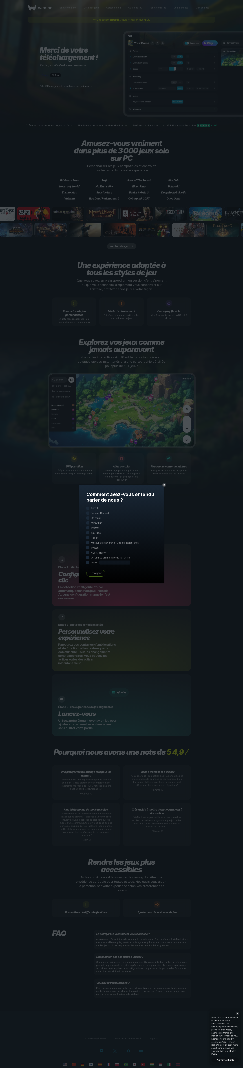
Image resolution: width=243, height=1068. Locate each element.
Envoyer (96, 573)
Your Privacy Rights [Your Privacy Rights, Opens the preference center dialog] (225, 1060)
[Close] (237, 1013)
